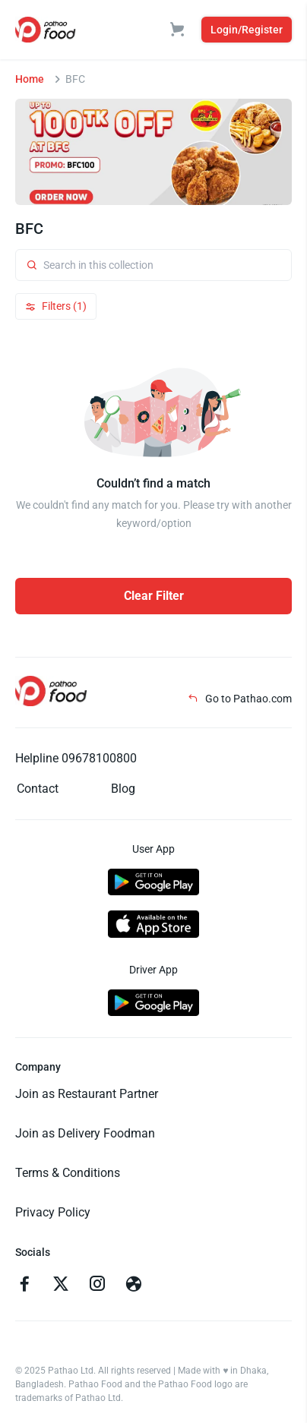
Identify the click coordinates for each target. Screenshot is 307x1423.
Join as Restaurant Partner (86, 1094)
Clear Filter (154, 595)
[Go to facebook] (24, 1285)
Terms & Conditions (67, 1173)
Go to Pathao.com (240, 699)
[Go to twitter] (61, 1285)
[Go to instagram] (97, 1285)
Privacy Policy (52, 1212)
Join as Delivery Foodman (85, 1133)
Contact (38, 788)
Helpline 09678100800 (76, 758)
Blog (123, 788)
